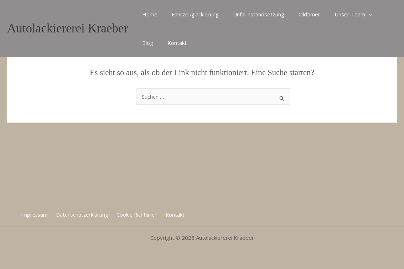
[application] (352, 14)
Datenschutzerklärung (83, 214)
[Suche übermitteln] (282, 97)
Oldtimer (297, 14)
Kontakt (150, 42)
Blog (372, 14)
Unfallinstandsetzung (249, 14)
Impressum (37, 214)
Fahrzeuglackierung (189, 14)
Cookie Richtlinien (137, 214)
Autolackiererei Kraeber (67, 28)
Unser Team (337, 14)
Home (148, 14)
